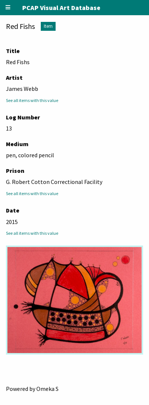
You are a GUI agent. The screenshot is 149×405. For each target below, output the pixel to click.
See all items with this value (32, 100)
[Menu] (8, 7)
